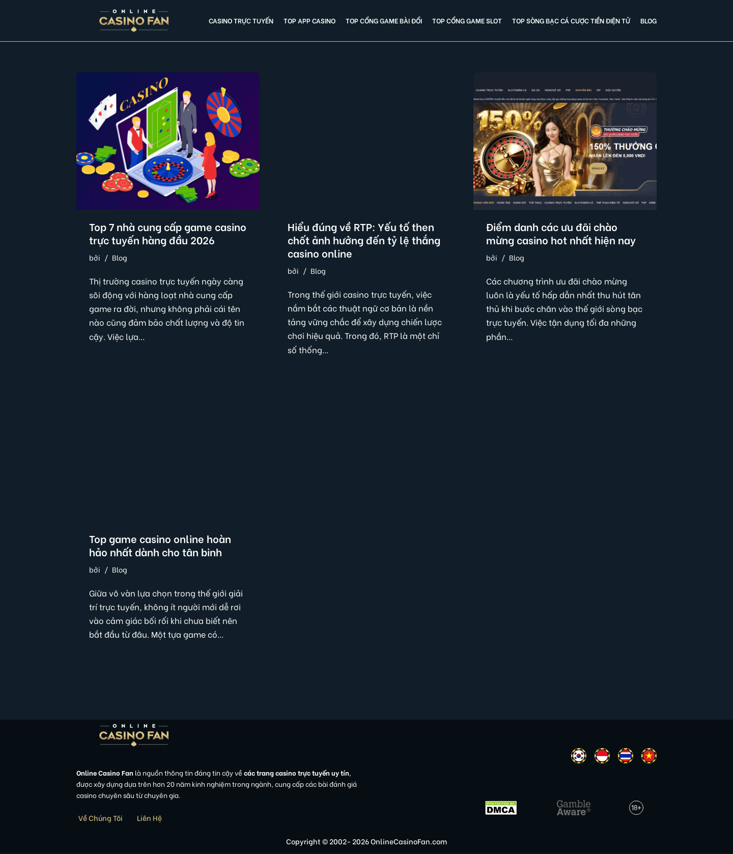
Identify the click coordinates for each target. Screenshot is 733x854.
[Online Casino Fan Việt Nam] (134, 20)
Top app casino (309, 20)
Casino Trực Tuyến (241, 20)
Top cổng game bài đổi (384, 20)
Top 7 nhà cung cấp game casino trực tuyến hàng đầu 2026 (167, 233)
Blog (648, 20)
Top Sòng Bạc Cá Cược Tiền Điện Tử (571, 20)
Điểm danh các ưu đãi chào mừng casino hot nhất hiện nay (561, 233)
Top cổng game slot (467, 20)
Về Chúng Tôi (100, 818)
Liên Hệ (149, 818)
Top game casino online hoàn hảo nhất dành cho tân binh (160, 545)
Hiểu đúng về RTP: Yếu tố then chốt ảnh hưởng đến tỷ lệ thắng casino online (364, 239)
